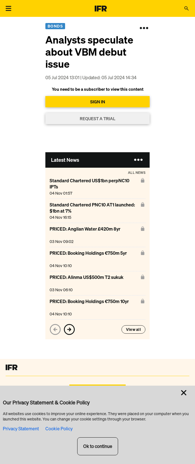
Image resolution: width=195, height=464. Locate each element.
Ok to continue (97, 446)
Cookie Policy (59, 429)
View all (133, 329)
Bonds (55, 26)
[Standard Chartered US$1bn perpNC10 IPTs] (94, 187)
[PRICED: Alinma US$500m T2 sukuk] (86, 283)
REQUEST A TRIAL (97, 118)
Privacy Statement (21, 429)
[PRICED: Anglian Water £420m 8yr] (85, 235)
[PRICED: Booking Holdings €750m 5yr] (88, 259)
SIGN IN (97, 101)
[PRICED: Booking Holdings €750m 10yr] (89, 307)
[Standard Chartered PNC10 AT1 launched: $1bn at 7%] (94, 211)
